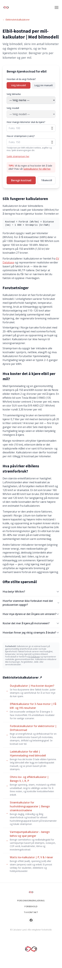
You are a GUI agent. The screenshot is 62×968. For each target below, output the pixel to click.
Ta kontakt (31, 912)
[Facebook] (31, 920)
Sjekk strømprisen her (18, 156)
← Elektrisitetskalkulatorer (16, 19)
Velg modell (13, 108)
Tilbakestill (46, 180)
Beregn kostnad (21, 180)
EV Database (34, 656)
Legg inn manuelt (43, 85)
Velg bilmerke (14, 94)
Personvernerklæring (31, 900)
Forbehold (31, 906)
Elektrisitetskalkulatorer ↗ (22, 677)
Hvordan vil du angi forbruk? (21, 79)
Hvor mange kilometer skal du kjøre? (26, 122)
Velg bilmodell (18, 85)
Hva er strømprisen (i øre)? (21, 136)
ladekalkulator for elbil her (37, 168)
